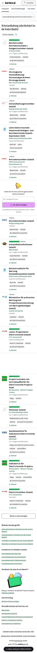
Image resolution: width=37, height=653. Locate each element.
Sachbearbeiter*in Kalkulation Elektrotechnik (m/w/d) (22, 434)
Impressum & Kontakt (22, 631)
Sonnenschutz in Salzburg (11, 623)
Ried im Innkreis (24, 445)
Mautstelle (5, 610)
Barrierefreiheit (16, 636)
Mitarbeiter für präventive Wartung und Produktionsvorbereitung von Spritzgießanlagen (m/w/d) (22, 303)
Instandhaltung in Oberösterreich (14, 560)
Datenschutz (6, 636)
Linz (16, 445)
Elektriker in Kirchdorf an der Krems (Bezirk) (17, 544)
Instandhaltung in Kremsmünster (14, 557)
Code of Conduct (29, 636)
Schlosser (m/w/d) (17, 410)
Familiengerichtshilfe (9, 613)
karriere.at (23, 606)
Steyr (12, 398)
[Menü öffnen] (2, 3)
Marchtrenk (14, 115)
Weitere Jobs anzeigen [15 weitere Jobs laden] (18, 516)
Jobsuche (5, 9)
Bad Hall (13, 144)
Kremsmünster (15, 57)
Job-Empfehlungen (18, 9)
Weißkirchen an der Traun (19, 418)
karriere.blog (7, 598)
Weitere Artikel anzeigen (10, 601)
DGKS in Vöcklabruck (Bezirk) (12, 620)
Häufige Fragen (8, 631)
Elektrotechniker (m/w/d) (21, 492)
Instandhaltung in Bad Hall (11, 554)
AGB (32, 631)
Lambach (13, 317)
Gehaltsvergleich (8, 593)
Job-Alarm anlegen (18, 205)
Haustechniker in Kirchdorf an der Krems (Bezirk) (16, 536)
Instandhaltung (11, 25)
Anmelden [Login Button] (29, 3)
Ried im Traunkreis (16, 343)
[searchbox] (18, 16)
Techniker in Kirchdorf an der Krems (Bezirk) (17, 540)
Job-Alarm (31, 9)
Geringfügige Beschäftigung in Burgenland (17, 617)
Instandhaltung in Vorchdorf (12, 564)
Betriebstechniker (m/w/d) (21, 159)
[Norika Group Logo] (18, 644)
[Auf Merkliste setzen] (12, 64)
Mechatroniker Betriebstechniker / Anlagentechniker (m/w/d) (21, 46)
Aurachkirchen (15, 256)
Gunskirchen (14, 89)
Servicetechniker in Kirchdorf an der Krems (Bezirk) (17, 530)
